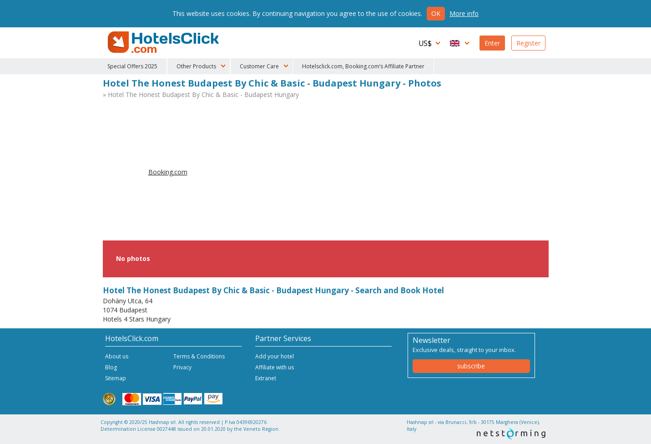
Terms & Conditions (199, 356)
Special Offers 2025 (132, 66)
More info (464, 13)
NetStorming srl (511, 433)
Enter (492, 43)
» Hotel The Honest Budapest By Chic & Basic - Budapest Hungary (201, 94)
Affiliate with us (274, 367)
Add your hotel (274, 356)
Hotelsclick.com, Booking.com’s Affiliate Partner (363, 66)
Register (528, 43)
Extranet (265, 378)
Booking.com (167, 172)
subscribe (471, 366)
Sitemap (115, 378)
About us (116, 356)
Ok (435, 13)
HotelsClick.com (164, 42)
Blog (111, 367)
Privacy (182, 367)
